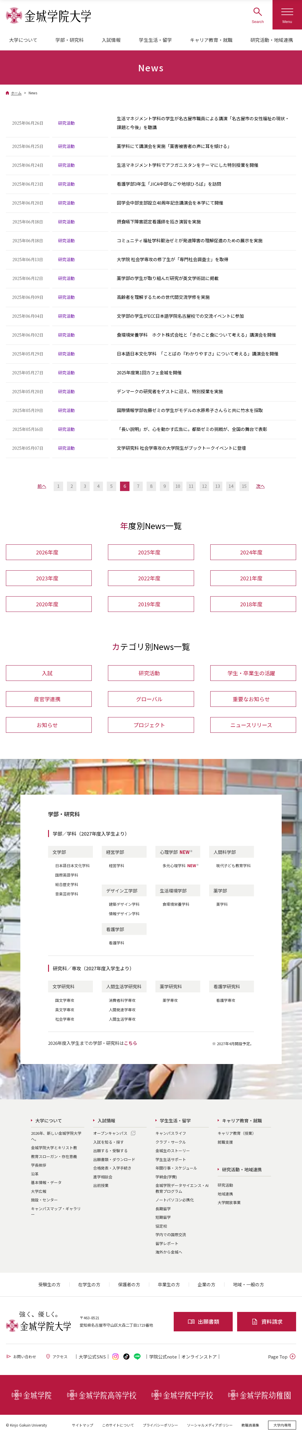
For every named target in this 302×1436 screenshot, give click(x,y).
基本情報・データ (46, 1183)
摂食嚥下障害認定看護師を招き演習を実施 (159, 221)
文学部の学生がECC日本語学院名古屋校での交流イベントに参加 (180, 316)
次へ (260, 486)
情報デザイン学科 (124, 914)
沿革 (35, 1174)
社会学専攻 (64, 1019)
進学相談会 (102, 1177)
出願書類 (203, 1322)
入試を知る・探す (108, 1142)
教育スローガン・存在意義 (54, 1157)
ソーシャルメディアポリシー (210, 1425)
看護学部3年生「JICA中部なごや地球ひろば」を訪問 (169, 184)
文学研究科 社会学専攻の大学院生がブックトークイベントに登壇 (181, 448)
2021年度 (251, 578)
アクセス (56, 1357)
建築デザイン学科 (124, 905)
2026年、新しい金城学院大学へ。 (56, 1137)
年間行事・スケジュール (176, 1169)
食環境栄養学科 (176, 905)
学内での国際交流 (170, 1235)
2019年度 (149, 604)
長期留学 (163, 1209)
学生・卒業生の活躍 (251, 673)
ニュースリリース (251, 725)
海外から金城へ (168, 1253)
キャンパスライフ (170, 1134)
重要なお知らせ (251, 699)
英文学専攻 (64, 1010)
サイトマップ (82, 1425)
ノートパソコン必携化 (174, 1200)
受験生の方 (49, 1285)
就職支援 (225, 1142)
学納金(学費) (166, 1177)
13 (217, 486)
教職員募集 (250, 1425)
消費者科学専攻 (122, 1001)
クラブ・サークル (170, 1142)
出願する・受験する (110, 1151)
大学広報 (38, 1192)
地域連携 (225, 1194)
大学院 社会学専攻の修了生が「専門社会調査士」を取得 (172, 259)
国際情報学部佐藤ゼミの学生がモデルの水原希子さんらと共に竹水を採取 (190, 410)
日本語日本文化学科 (72, 866)
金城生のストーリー (172, 1151)
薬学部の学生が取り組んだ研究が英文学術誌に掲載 (168, 278)
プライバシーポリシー (160, 1425)
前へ (41, 486)
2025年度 (149, 552)
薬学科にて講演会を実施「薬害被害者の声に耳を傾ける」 (174, 146)
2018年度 (251, 604)
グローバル (149, 699)
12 (204, 486)
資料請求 (267, 1322)
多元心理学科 (181, 866)
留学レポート (166, 1244)
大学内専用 (282, 1425)
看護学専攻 (225, 1001)
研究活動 (149, 673)
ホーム (16, 92)
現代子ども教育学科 (233, 866)
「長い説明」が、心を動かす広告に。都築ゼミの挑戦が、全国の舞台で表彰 (192, 429)
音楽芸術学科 (66, 894)
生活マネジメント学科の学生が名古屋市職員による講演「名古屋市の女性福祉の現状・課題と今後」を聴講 (203, 122)
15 (244, 486)
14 (231, 486)
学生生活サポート (170, 1160)
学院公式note (163, 1357)
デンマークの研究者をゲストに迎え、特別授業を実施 (170, 391)
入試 (47, 673)
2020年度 (47, 604)
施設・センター (44, 1200)
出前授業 (101, 1186)
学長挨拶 (38, 1166)
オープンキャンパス (110, 1134)
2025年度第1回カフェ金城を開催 (149, 372)
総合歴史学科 (66, 885)
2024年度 (251, 552)
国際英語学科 (66, 876)
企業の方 (206, 1285)
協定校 (161, 1226)
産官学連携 (47, 699)
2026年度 (47, 552)
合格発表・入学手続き (112, 1169)
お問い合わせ (21, 1357)
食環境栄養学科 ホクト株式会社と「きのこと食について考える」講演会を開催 (196, 335)
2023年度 (47, 578)
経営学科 (116, 866)
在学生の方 (89, 1285)
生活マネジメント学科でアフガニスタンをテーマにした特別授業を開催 (187, 165)
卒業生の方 (169, 1285)
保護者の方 (129, 1285)
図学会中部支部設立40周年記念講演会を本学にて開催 (170, 203)
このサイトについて (118, 1425)
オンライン (199, 1357)
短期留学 (163, 1218)
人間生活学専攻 (122, 1019)
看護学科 (116, 943)
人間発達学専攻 (122, 1010)
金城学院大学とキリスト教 (54, 1148)
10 (177, 486)
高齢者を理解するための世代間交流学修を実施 (163, 297)
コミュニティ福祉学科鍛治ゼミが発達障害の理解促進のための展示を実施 (189, 240)
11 (191, 486)
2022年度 (149, 578)
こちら (130, 1043)
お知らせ (47, 725)
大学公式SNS (92, 1357)
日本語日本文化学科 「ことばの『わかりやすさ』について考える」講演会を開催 (197, 353)
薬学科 (222, 905)
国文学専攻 (64, 1001)
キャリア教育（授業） (237, 1134)
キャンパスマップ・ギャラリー (56, 1212)
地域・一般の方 (248, 1285)
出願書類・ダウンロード (114, 1160)
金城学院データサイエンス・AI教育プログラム (182, 1189)
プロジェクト (149, 725)
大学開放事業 (229, 1203)
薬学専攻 (170, 1001)
